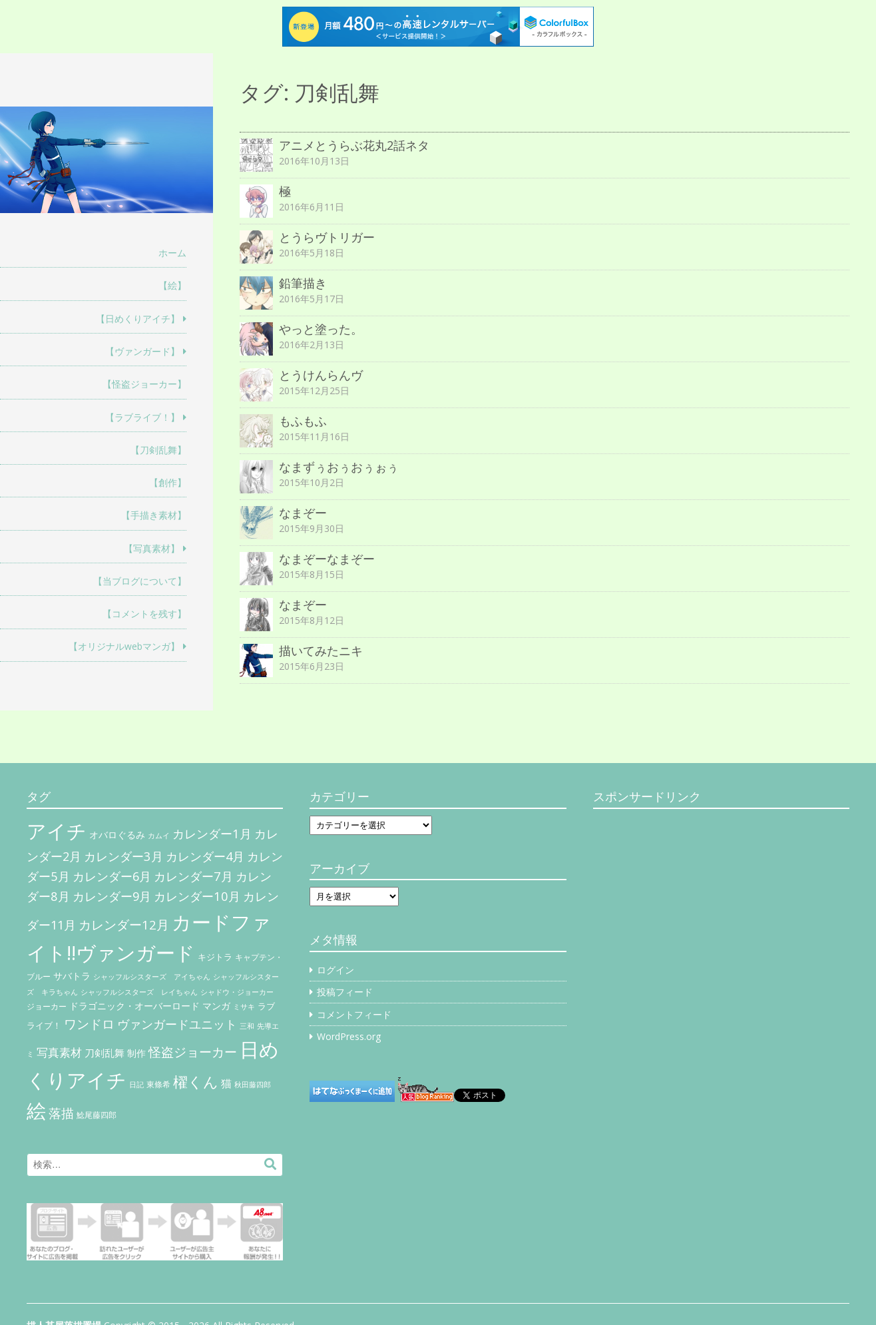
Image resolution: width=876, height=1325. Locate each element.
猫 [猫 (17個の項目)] (226, 1083)
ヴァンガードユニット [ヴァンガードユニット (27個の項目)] (177, 1024)
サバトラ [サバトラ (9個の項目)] (72, 976)
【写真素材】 (152, 548)
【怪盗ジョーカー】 (144, 384)
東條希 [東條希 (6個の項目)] (158, 1084)
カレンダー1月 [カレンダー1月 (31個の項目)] (212, 833)
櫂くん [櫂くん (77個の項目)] (195, 1081)
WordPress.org (349, 1036)
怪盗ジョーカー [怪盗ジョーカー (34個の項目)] (192, 1051)
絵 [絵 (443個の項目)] (36, 1110)
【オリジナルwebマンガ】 (124, 646)
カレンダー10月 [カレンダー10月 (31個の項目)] (197, 896)
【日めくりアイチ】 (138, 318)
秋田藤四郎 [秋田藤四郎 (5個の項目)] (252, 1084)
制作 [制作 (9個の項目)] (136, 1053)
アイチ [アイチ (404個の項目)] (57, 831)
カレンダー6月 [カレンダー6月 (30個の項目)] (112, 876)
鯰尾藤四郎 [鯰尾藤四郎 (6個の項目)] (96, 1115)
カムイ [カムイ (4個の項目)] (159, 835)
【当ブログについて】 (139, 581)
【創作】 (167, 482)
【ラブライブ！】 (142, 417)
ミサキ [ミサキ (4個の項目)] (244, 1006)
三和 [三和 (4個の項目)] (247, 1026)
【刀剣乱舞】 (158, 449)
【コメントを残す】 (144, 613)
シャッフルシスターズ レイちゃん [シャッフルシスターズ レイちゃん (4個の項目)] (139, 992)
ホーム (172, 252)
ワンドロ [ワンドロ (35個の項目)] (89, 1024)
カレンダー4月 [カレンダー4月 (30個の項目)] (205, 856)
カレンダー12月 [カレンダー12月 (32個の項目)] (124, 924)
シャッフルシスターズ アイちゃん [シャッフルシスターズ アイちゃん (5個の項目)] (151, 976)
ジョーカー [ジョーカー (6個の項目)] (47, 1006)
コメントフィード (354, 1014)
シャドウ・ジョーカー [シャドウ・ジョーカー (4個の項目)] (237, 992)
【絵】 (172, 285)
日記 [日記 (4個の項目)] (136, 1084)
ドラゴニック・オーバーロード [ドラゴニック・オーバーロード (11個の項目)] (134, 1005)
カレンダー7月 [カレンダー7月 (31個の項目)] (193, 876)
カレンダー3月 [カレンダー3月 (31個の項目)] (123, 856)
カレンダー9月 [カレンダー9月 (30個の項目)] (112, 896)
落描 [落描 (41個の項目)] (61, 1113)
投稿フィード (345, 991)
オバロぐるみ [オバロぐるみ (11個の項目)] (117, 834)
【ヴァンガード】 (142, 351)
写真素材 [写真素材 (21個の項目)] (59, 1052)
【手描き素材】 (153, 515)
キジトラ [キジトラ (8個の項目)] (215, 957)
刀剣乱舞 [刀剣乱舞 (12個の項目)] (104, 1052)
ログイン (335, 969)
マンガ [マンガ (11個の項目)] (216, 1005)
